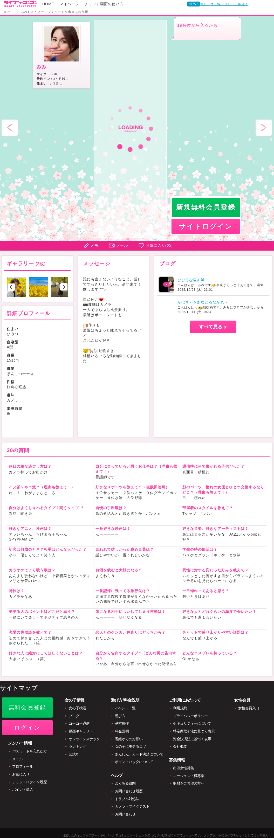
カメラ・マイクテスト (132, 806)
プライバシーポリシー (190, 716)
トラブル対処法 (127, 799)
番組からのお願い (128, 739)
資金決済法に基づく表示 (192, 739)
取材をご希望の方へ (188, 783)
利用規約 (180, 708)
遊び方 (120, 716)
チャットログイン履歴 (29, 782)
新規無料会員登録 (206, 207)
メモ (94, 245)
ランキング (77, 746)
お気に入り (21, 774)
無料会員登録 (27, 707)
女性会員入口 (248, 708)
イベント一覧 (125, 708)
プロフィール (22, 766)
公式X (73, 754)
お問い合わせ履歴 (128, 791)
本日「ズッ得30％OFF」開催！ (224, 4)
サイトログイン (205, 226)
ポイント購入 (22, 789)
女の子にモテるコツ (130, 746)
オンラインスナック (84, 739)
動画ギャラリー (81, 731)
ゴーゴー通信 (79, 723)
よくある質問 (125, 783)
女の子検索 (77, 708)
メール (122, 245)
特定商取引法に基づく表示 (194, 731)
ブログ (74, 716)
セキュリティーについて (192, 723)
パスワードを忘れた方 (29, 751)
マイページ (69, 4)
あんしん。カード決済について (139, 754)
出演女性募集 (183, 768)
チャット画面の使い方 (104, 4)
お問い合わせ (125, 814)
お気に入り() (159, 245)
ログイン (27, 727)
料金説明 (122, 731)
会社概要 (180, 746)
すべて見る (213, 326)
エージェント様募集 (188, 776)
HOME (48, 4)
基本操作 (122, 723)
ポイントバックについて (134, 762)
